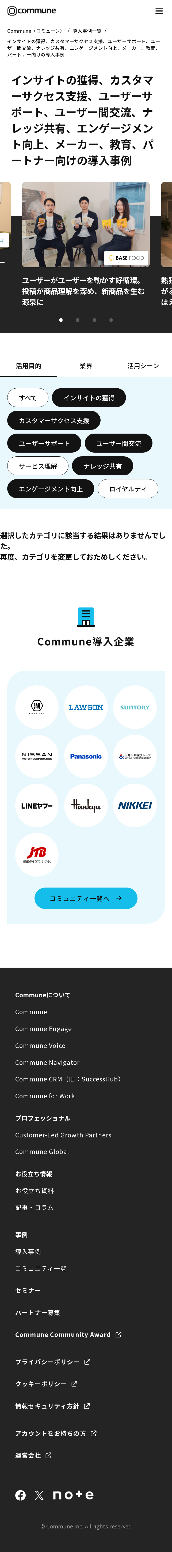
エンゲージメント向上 (51, 488)
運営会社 (28, 1455)
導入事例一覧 (87, 30)
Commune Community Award (63, 1334)
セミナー (28, 1290)
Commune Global (42, 1151)
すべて (28, 397)
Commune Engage (43, 1028)
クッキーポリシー (41, 1383)
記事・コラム (34, 1207)
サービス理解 (38, 466)
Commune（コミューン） (35, 30)
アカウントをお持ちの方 (50, 1433)
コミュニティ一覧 (41, 1268)
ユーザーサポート (44, 443)
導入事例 (28, 1251)
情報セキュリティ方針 (47, 1405)
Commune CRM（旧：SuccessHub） (70, 1078)
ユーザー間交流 (118, 443)
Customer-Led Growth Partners (63, 1134)
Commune (31, 1011)
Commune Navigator (47, 1062)
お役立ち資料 (34, 1190)
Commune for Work (45, 1095)
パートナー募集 (37, 1312)
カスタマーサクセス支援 (54, 420)
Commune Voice (40, 1045)
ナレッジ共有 (102, 466)
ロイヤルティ (128, 488)
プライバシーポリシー (47, 1361)
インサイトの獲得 (89, 397)
